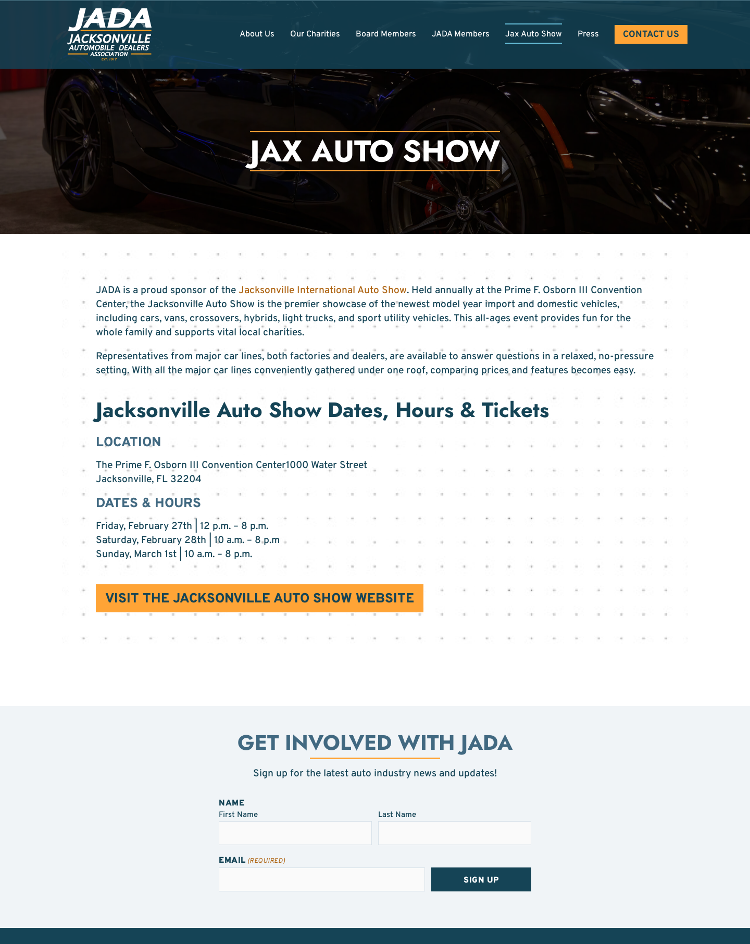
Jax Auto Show (533, 34)
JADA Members (461, 34)
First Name (238, 814)
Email (252, 861)
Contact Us (651, 35)
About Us (257, 34)
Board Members (386, 34)
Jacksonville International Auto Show (323, 290)
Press (588, 34)
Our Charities (315, 34)
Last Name (397, 814)
